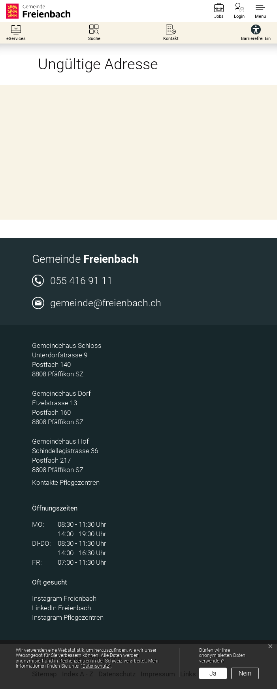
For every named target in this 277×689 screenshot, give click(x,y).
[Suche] (94, 32)
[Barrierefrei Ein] (256, 32)
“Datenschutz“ (96, 666)
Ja (213, 673)
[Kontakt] (171, 32)
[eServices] (16, 32)
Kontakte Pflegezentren (66, 482)
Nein (245, 673)
